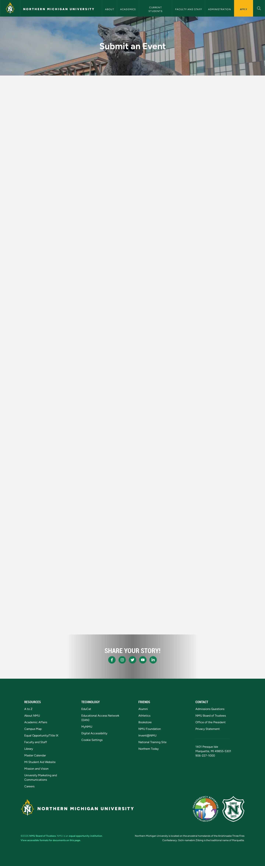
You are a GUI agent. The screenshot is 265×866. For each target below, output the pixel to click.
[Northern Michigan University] (10, 8)
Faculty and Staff (188, 9)
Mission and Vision (36, 768)
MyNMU (86, 726)
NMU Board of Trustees (210, 715)
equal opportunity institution (85, 835)
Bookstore (145, 722)
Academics (128, 9)
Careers (29, 786)
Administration (219, 9)
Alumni (143, 709)
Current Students (155, 9)
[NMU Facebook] (112, 660)
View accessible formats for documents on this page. (51, 840)
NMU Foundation (149, 729)
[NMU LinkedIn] (153, 660)
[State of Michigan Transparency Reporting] (206, 809)
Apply (243, 9)
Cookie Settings (92, 740)
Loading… (100, 357)
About (109, 9)
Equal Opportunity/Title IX (41, 735)
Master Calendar (35, 755)
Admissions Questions (209, 709)
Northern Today (148, 748)
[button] (259, 8)
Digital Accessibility (94, 733)
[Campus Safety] (233, 809)
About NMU (32, 715)
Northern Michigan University (59, 9)
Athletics (144, 715)
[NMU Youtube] (142, 660)
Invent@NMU (147, 735)
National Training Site (152, 742)
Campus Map (33, 729)
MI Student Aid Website (40, 762)
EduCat (86, 709)
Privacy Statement (207, 729)
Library (28, 748)
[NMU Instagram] (122, 660)
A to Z (28, 709)
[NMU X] (132, 660)
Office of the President (210, 722)
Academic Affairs (35, 722)
